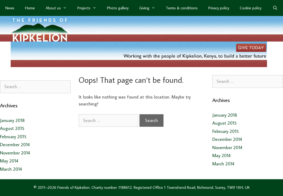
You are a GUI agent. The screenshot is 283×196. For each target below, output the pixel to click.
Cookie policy (250, 7)
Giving (150, 8)
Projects (89, 8)
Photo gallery (118, 7)
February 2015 (13, 137)
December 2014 (15, 145)
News (9, 7)
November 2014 (15, 153)
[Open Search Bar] (275, 8)
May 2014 (9, 161)
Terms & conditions (182, 7)
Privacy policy (218, 7)
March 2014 (11, 169)
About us (59, 8)
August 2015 (12, 128)
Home (30, 7)
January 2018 (12, 120)
